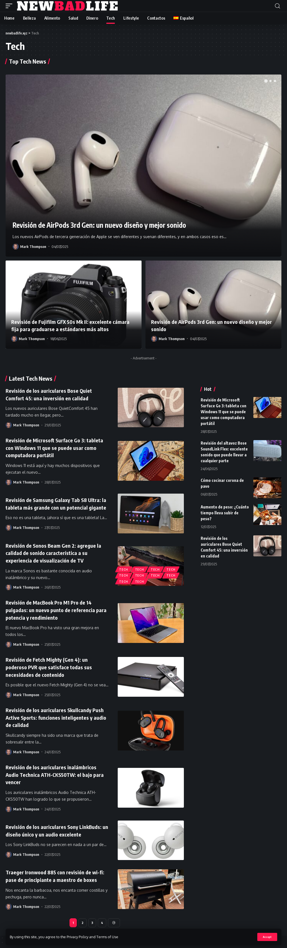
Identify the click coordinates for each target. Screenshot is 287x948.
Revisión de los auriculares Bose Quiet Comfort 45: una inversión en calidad (52, 394)
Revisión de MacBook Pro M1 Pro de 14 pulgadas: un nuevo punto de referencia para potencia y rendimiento (53, 610)
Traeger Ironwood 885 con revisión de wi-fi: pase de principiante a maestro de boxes (57, 873)
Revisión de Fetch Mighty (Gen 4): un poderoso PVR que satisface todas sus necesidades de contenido (51, 666)
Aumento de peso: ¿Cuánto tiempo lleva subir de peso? (225, 513)
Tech (124, 568)
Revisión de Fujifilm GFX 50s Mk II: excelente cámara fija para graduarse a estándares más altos (71, 325)
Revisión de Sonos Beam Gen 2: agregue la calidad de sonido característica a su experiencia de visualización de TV (56, 553)
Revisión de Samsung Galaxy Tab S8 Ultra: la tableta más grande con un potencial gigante (56, 503)
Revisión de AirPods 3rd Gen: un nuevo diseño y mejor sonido (117, 224)
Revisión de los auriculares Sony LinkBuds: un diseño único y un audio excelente (57, 828)
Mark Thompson (33, 246)
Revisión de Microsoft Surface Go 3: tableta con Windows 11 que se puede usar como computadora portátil (56, 447)
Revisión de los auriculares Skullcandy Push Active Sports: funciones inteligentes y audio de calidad (51, 716)
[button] (266, 81)
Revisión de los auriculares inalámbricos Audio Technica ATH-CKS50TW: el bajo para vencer (54, 772)
